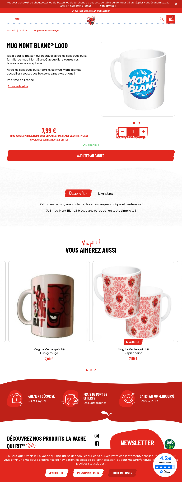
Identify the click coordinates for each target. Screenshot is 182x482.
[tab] (78, 193)
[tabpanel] (138, 79)
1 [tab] (134, 123)
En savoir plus (18, 86)
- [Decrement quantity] (122, 131)
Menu (17, 19)
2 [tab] (139, 123)
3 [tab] (95, 370)
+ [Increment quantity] (143, 131)
